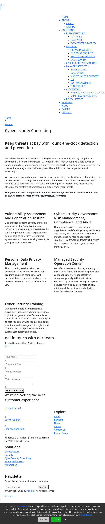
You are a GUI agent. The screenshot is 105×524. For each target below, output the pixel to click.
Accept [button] (56, 519)
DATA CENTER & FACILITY (83, 43)
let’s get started (13, 408)
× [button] (65, 519)
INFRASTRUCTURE (76, 33)
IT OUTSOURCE (78, 86)
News (57, 423)
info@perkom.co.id (14, 428)
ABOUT (66, 20)
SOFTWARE (76, 36)
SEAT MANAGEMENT (81, 82)
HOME (65, 16)
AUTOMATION (74, 89)
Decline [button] (43, 519)
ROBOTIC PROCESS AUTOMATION (88, 92)
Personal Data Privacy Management (23, 261)
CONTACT (67, 112)
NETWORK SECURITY (81, 49)
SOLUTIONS (68, 30)
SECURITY (72, 46)
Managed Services (14, 461)
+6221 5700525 (13, 420)
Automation (11, 464)
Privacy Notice (85, 515)
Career (57, 426)
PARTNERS (67, 102)
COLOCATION (77, 72)
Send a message (14, 390)
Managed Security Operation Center (69, 261)
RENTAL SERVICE (74, 99)
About (57, 416)
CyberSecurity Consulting (18, 458)
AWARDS (70, 26)
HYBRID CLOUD (79, 69)
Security (9, 124)
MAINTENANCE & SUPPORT (85, 76)
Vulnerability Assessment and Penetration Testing (25, 215)
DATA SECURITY (78, 59)
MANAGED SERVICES (77, 66)
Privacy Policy (61, 433)
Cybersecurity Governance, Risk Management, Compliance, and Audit (76, 217)
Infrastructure (12, 451)
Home (8, 117)
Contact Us (59, 429)
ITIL (72, 79)
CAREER (66, 109)
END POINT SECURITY (82, 53)
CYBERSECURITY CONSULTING (81, 63)
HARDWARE (76, 39)
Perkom (31, 490)
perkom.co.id (21, 506)
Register (43, 487)
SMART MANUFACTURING (84, 95)
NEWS (65, 105)
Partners (58, 419)
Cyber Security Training (24, 304)
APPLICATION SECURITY (83, 56)
